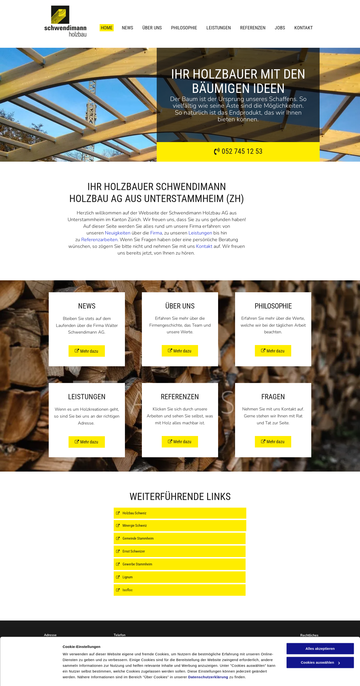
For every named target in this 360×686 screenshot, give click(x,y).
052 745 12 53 (242, 151)
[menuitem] (103, 27)
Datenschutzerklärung (208, 663)
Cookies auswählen (79, 677)
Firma (156, 233)
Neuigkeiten (117, 233)
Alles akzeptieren (320, 635)
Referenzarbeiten (99, 239)
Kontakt (204, 246)
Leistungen (200, 233)
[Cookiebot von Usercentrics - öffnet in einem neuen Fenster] (31, 676)
